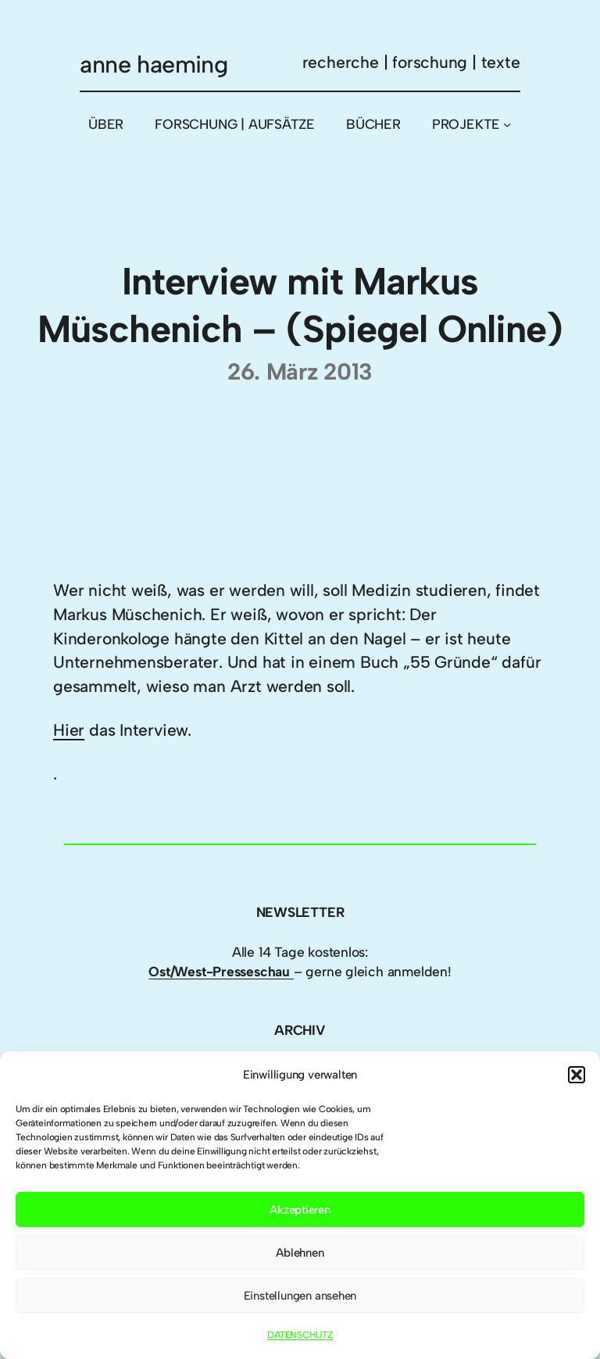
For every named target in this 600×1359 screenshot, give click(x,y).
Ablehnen (299, 1253)
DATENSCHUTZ (300, 1334)
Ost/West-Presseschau (221, 971)
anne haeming (153, 64)
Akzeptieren (300, 1210)
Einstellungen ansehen (300, 1296)
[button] (576, 1075)
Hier (68, 730)
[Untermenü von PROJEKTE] (507, 124)
